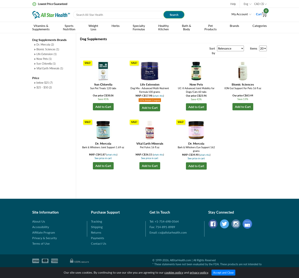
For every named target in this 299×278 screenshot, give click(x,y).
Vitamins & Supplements (41, 27)
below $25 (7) (44, 82)
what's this (158, 96)
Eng (246, 4)
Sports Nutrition (69, 27)
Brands (234, 25)
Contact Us (98, 243)
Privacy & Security (44, 238)
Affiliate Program (43, 232)
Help (233, 4)
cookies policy (173, 272)
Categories (259, 25)
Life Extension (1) (46, 54)
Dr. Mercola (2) (45, 44)
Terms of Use (41, 243)
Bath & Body (186, 27)
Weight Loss (93, 27)
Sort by (212, 50)
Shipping (97, 227)
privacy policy (199, 272)
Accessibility (40, 227)
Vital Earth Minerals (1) (49, 68)
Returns (96, 232)
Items (253, 48)
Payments (97, 238)
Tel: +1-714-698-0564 (164, 221)
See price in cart (103, 158)
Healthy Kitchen (163, 27)
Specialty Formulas (139, 27)
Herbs (116, 25)
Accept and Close (223, 272)
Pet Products (210, 27)
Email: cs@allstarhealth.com (168, 232)
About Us (38, 221)
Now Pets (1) (44, 58)
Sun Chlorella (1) (46, 63)
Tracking (96, 221)
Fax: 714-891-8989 (162, 227)
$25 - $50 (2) (44, 87)
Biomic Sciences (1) (47, 49)
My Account (239, 14)
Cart (261, 14)
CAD (259, 4)
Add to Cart (103, 106)
